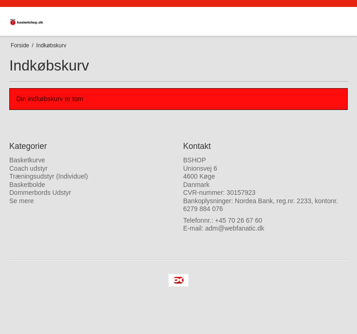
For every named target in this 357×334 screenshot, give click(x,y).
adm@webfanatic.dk (234, 228)
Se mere (21, 201)
